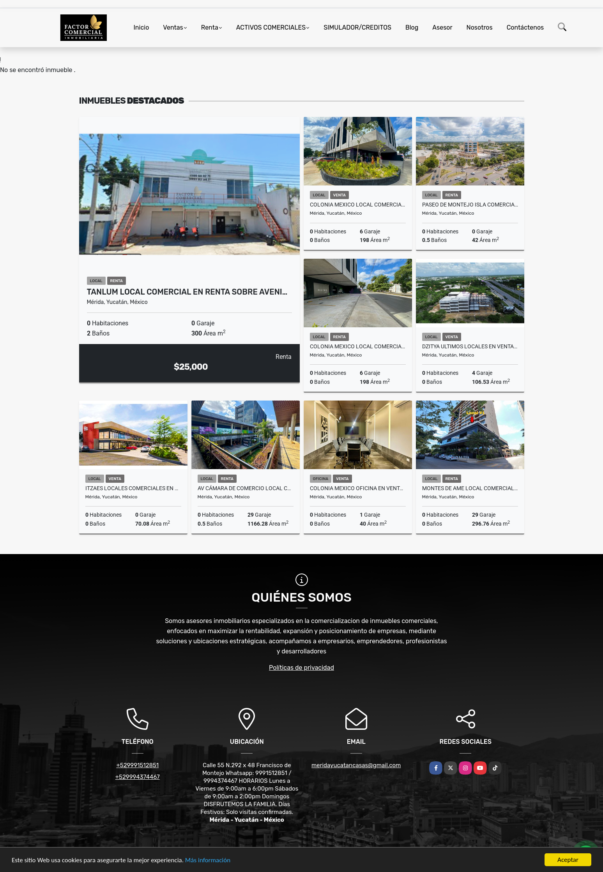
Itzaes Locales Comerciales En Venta (133, 488)
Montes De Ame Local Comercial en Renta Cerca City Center (470, 488)
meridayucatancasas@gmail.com (356, 765)
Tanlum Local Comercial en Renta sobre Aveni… (187, 292)
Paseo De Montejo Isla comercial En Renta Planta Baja (470, 204)
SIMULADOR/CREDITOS (357, 27)
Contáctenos (525, 27)
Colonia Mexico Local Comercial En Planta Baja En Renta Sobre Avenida (358, 346)
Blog (411, 27)
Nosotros (480, 27)
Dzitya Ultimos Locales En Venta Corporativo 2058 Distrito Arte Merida (470, 346)
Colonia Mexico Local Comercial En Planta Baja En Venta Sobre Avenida (358, 204)
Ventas (173, 27)
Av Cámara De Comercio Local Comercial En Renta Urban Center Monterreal (246, 488)
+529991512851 (137, 765)
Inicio (141, 27)
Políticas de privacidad (301, 667)
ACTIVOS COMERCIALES (271, 27)
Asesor (442, 27)
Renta (209, 27)
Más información (207, 861)
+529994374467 (137, 776)
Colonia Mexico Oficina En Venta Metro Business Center (358, 488)
